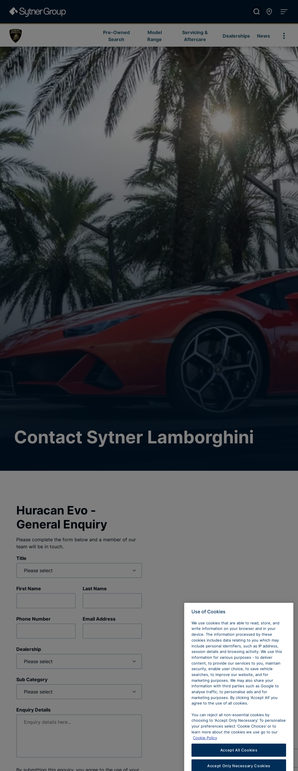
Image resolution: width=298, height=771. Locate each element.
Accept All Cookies (239, 759)
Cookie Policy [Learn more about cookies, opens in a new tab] (205, 746)
